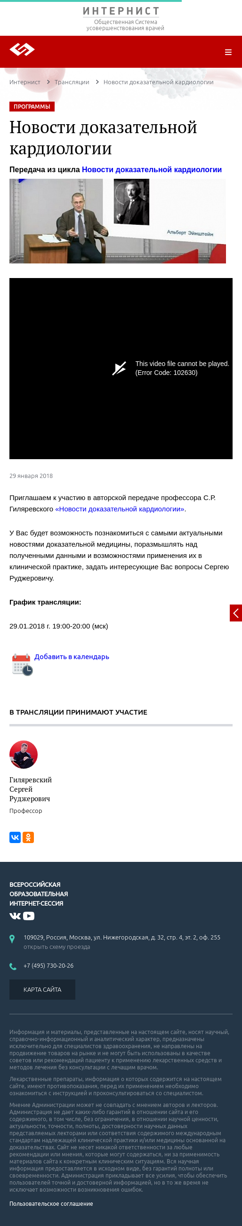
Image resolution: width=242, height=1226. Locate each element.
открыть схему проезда (57, 946)
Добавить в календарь (59, 657)
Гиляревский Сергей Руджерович (30, 789)
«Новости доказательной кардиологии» (119, 509)
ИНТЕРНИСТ (121, 13)
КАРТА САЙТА (42, 989)
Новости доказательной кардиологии (152, 170)
